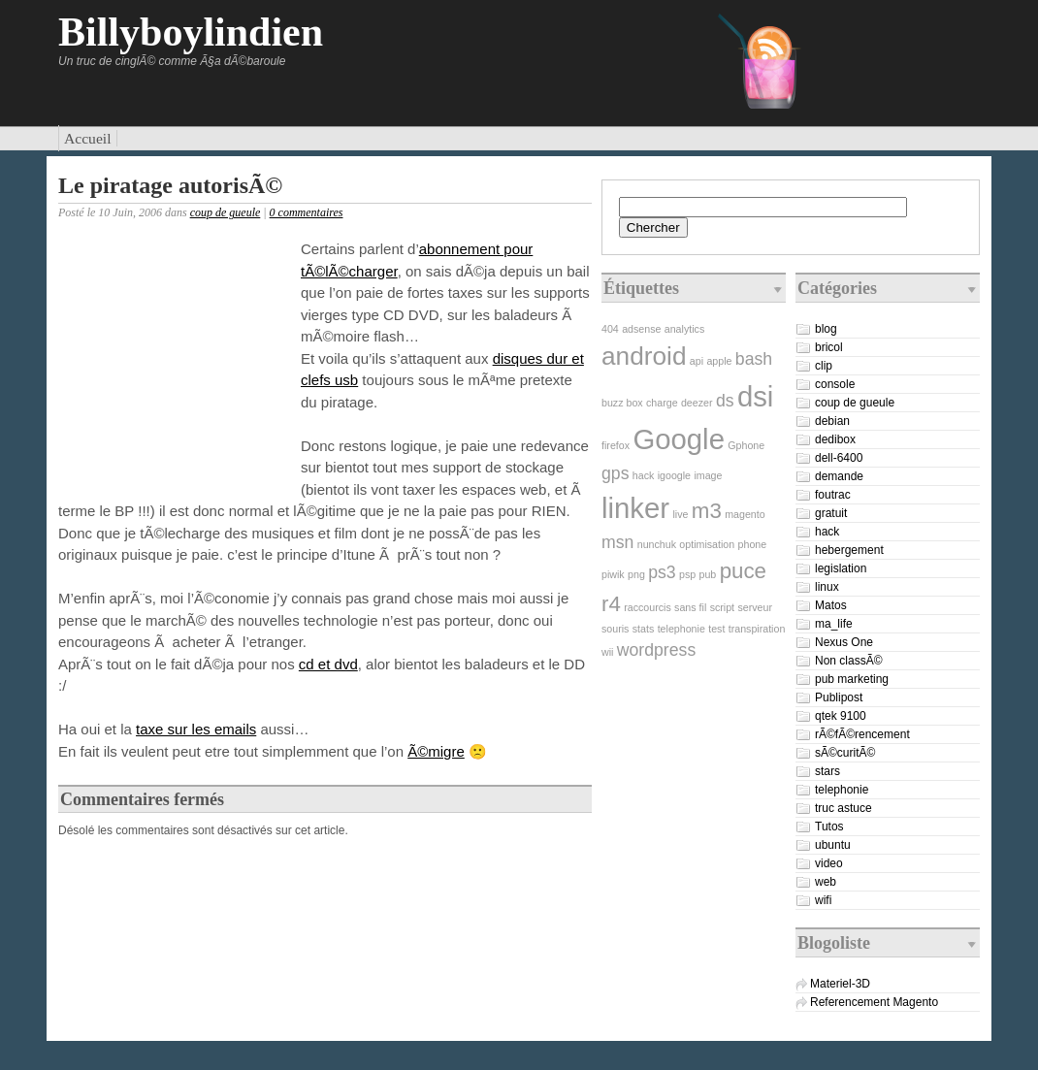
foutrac (833, 495)
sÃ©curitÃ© (845, 753)
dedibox (835, 439)
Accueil (88, 138)
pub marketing (852, 679)
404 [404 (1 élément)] (610, 329)
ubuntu (833, 845)
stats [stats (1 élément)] (644, 628)
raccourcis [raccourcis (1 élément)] (647, 607)
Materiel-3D (840, 983)
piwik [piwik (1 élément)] (613, 574)
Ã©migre (436, 751)
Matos (831, 605)
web (825, 882)
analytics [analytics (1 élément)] (684, 329)
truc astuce (843, 808)
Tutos (829, 826)
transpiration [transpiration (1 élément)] (757, 628)
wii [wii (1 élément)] (607, 652)
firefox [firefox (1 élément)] (615, 445)
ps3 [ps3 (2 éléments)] (661, 572)
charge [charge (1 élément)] (662, 402)
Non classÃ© (849, 660)
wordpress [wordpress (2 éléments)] (656, 650)
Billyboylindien (190, 32)
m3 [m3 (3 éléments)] (707, 511)
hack (827, 531)
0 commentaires (306, 212)
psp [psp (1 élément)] (687, 574)
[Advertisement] (174, 363)
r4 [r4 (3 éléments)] (611, 604)
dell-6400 (838, 458)
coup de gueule (225, 212)
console (835, 384)
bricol (829, 347)
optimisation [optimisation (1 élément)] (706, 544)
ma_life (834, 624)
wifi (823, 900)
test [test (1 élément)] (716, 628)
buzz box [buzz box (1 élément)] (622, 402)
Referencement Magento (874, 1002)
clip (823, 366)
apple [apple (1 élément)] (718, 361)
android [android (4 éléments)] (643, 356)
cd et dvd (328, 664)
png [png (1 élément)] (636, 574)
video (829, 863)
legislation (840, 568)
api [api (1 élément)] (696, 361)
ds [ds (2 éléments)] (725, 400)
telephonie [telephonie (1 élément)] (681, 628)
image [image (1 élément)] (708, 475)
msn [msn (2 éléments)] (617, 542)
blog (826, 329)
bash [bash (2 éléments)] (753, 359)
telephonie (841, 789)
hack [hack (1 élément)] (644, 475)
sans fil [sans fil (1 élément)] (690, 607)
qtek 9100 (840, 716)
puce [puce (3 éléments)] (743, 571)
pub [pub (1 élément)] (708, 574)
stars (827, 771)
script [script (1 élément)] (722, 607)
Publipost (838, 697)
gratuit (831, 513)
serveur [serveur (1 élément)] (754, 607)
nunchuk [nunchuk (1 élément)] (656, 544)
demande (839, 476)
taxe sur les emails (196, 729)
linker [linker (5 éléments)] (635, 508)
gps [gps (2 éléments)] (615, 473)
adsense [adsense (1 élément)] (641, 329)
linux (827, 587)
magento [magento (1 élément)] (744, 514)
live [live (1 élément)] (680, 514)
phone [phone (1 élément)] (752, 544)
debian (832, 421)
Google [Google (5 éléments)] (679, 439)
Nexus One (844, 642)
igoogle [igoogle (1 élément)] (674, 475)
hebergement (849, 550)
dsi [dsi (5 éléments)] (755, 396)
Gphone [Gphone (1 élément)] (746, 445)
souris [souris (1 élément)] (615, 628)
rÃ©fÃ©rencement (862, 734)
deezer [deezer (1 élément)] (697, 402)
